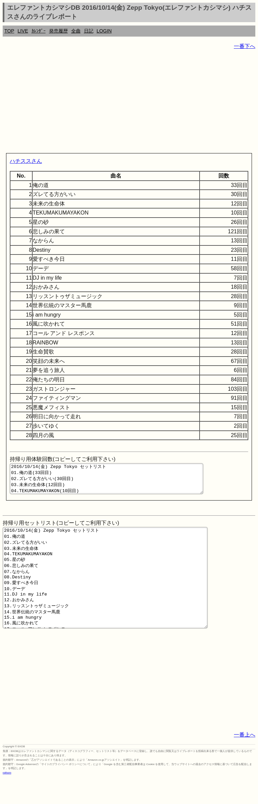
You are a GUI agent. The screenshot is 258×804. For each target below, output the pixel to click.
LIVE (22, 31)
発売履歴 (58, 31)
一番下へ (244, 46)
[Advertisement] (129, 103)
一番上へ (244, 761)
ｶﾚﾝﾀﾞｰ (39, 31)
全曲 (76, 31)
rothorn (7, 798)
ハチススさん (26, 161)
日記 (88, 31)
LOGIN (104, 31)
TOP (9, 31)
